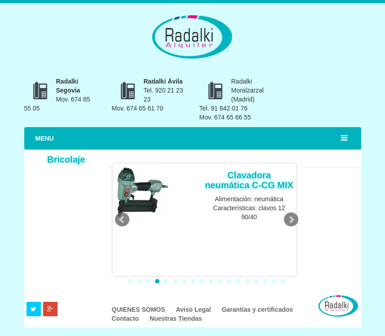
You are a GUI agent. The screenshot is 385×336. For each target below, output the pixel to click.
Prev (122, 219)
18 (283, 281)
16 (265, 281)
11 (220, 281)
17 (274, 281)
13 (238, 281)
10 (211, 281)
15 (256, 281)
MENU (44, 138)
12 (229, 281)
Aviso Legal (194, 309)
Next (291, 219)
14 (247, 281)
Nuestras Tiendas (176, 318)
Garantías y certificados (257, 309)
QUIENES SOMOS (139, 309)
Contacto (126, 318)
